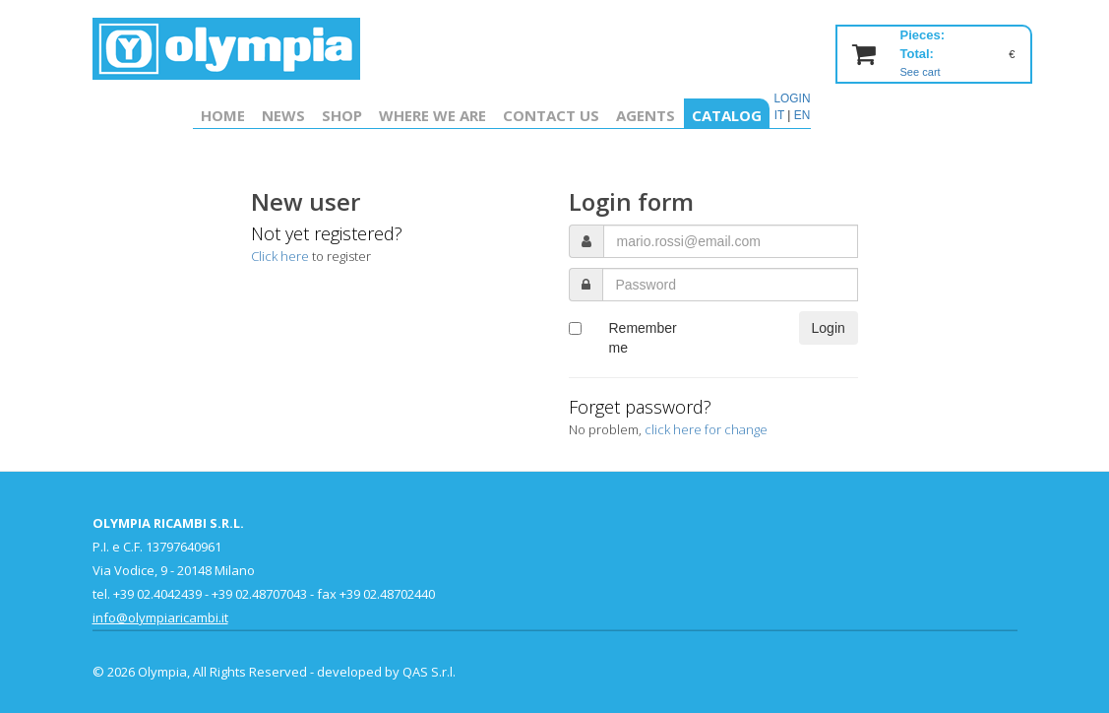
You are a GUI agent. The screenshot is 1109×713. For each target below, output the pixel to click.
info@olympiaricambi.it (160, 617)
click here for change (706, 429)
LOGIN (791, 98)
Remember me (642, 338)
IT (779, 115)
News (283, 115)
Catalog (727, 115)
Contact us (551, 115)
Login (828, 328)
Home (223, 115)
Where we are (432, 115)
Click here (280, 256)
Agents (645, 115)
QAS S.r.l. (429, 672)
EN (802, 115)
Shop (342, 115)
